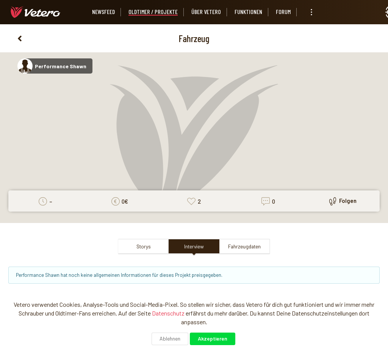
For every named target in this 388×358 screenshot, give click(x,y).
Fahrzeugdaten (244, 246)
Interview (194, 246)
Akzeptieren (212, 338)
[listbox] (311, 12)
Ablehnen (170, 338)
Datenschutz (168, 313)
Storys (143, 246)
